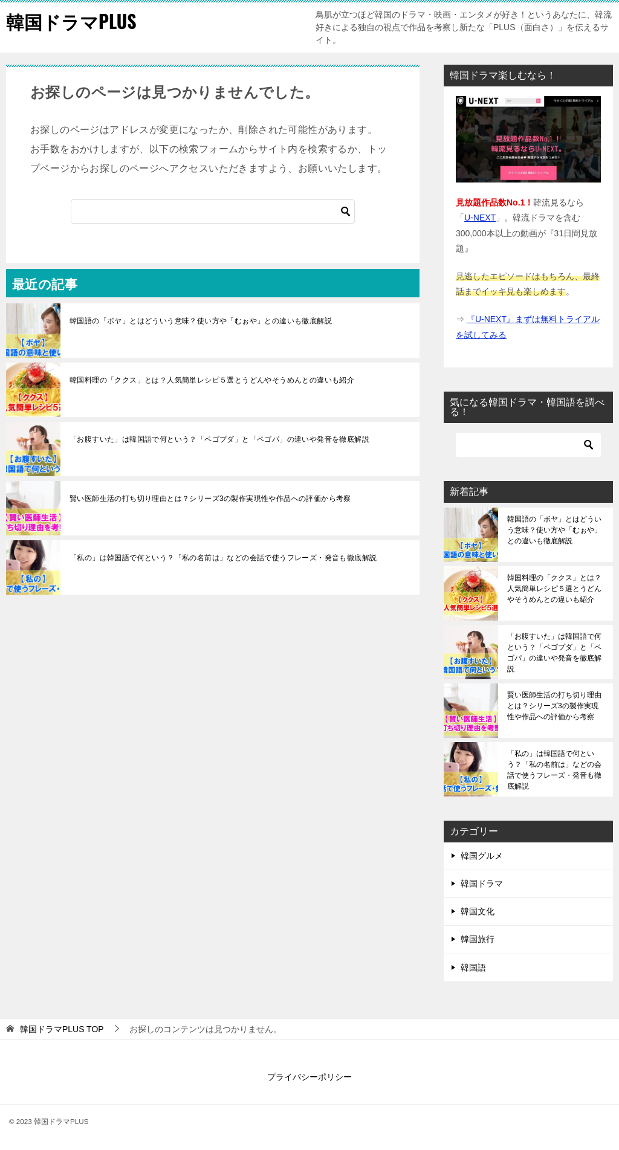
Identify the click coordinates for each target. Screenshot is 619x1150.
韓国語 (473, 967)
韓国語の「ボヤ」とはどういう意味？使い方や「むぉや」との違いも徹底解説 (201, 321)
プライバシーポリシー (309, 1077)
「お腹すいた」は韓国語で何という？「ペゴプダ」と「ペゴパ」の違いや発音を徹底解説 (219, 439)
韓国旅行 (477, 939)
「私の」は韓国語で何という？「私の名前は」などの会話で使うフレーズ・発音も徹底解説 (223, 558)
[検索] (213, 211)
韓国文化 (477, 911)
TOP (62, 1029)
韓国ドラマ (482, 883)
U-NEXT (480, 217)
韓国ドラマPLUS (71, 20)
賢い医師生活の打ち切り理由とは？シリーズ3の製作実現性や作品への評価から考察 (210, 498)
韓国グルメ (482, 856)
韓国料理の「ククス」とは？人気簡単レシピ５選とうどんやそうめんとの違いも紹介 (212, 380)
